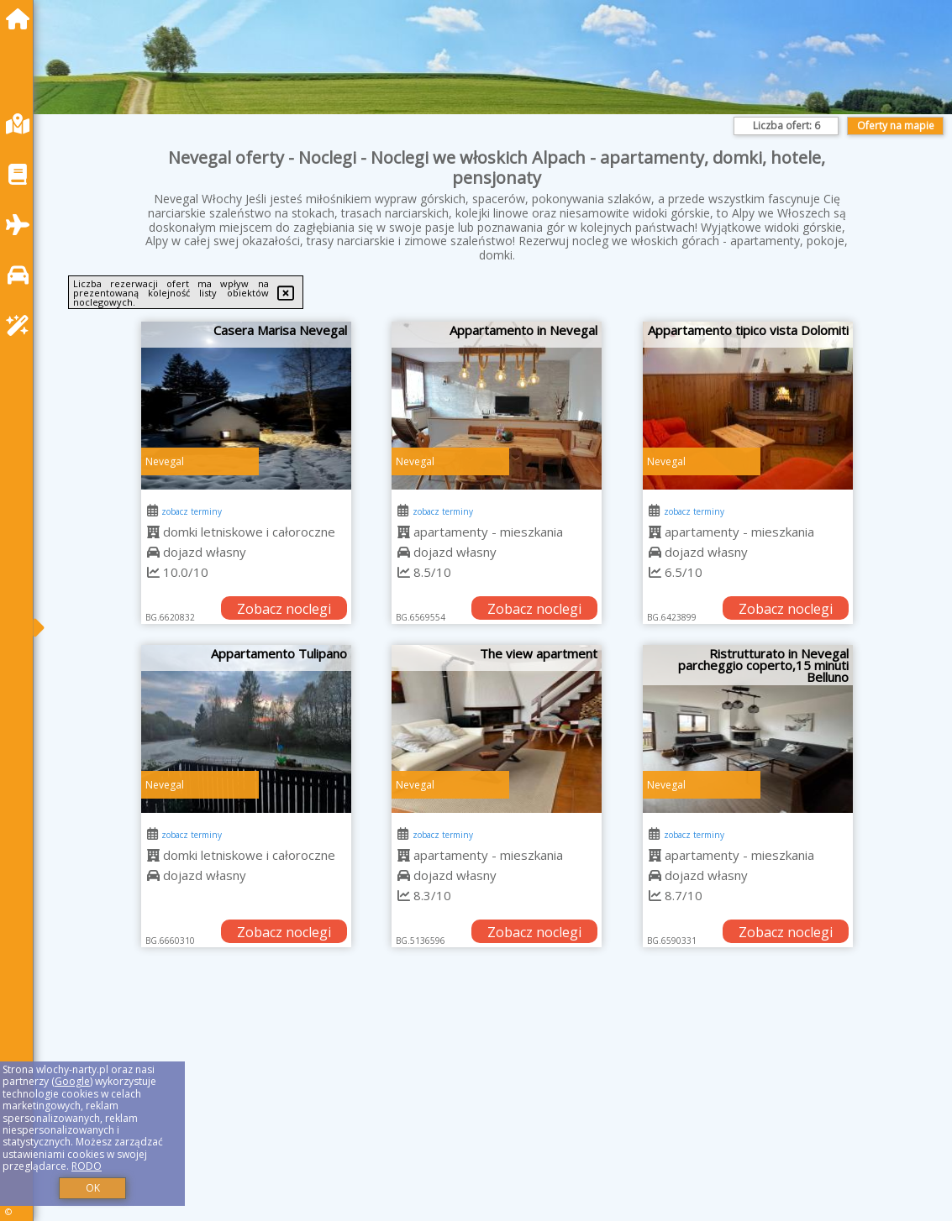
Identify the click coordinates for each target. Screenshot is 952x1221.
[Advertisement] (497, 1105)
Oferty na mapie (895, 125)
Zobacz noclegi (284, 609)
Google (72, 1081)
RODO (86, 1166)
